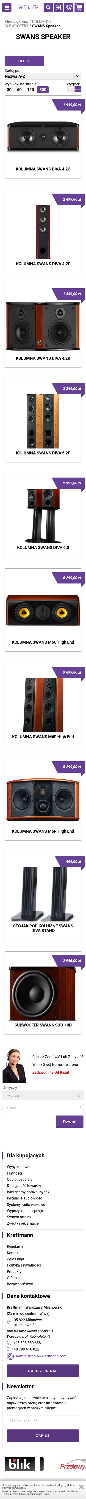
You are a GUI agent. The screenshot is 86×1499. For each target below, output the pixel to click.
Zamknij (81, 1487)
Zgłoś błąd (15, 1259)
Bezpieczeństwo (20, 1284)
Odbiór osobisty (19, 1179)
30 (9, 89)
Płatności (14, 1173)
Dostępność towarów (24, 1185)
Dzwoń (70, 1121)
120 (30, 89)
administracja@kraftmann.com (41, 1356)
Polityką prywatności (13, 1487)
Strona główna (16, 21)
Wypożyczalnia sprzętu (25, 1211)
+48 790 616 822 (25, 1349)
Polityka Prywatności (24, 1265)
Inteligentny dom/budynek (28, 1192)
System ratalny (19, 1217)
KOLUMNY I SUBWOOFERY (28, 23)
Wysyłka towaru (20, 1167)
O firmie (13, 1278)
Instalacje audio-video (24, 1198)
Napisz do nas (43, 1371)
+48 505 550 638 (27, 1343)
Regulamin (15, 1246)
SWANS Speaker (46, 26)
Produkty (14, 1271)
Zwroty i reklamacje (23, 1223)
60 (19, 89)
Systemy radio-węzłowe (26, 1204)
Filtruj (24, 61)
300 (42, 89)
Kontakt (13, 1253)
